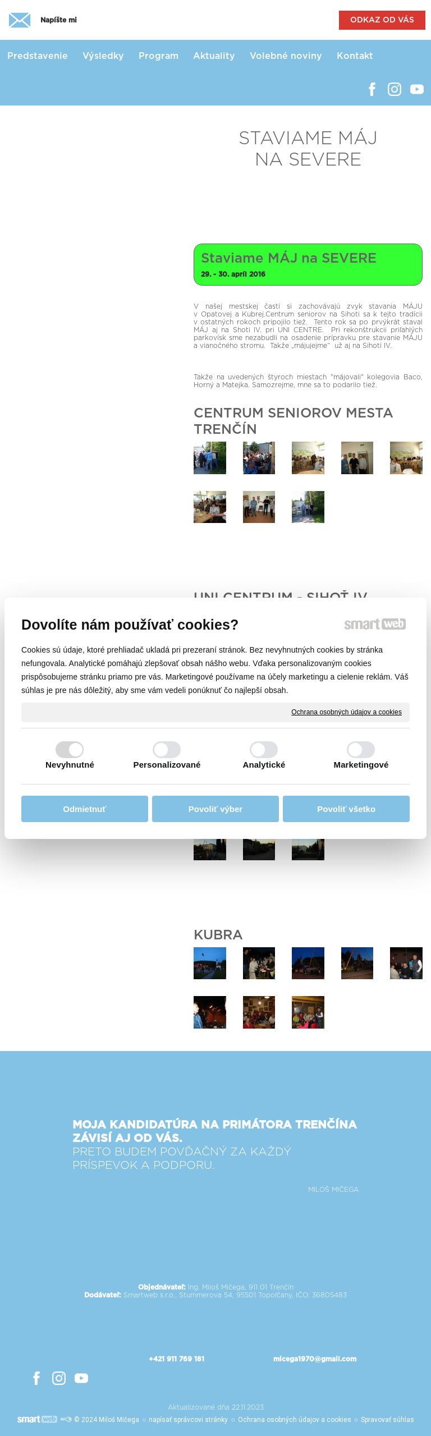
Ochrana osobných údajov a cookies (346, 711)
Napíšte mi (58, 20)
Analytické (263, 764)
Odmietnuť (84, 809)
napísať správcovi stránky (188, 1420)
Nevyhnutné (69, 764)
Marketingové (361, 764)
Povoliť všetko (346, 809)
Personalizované (167, 764)
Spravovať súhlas (387, 1420)
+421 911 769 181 (176, 1359)
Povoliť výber (215, 809)
